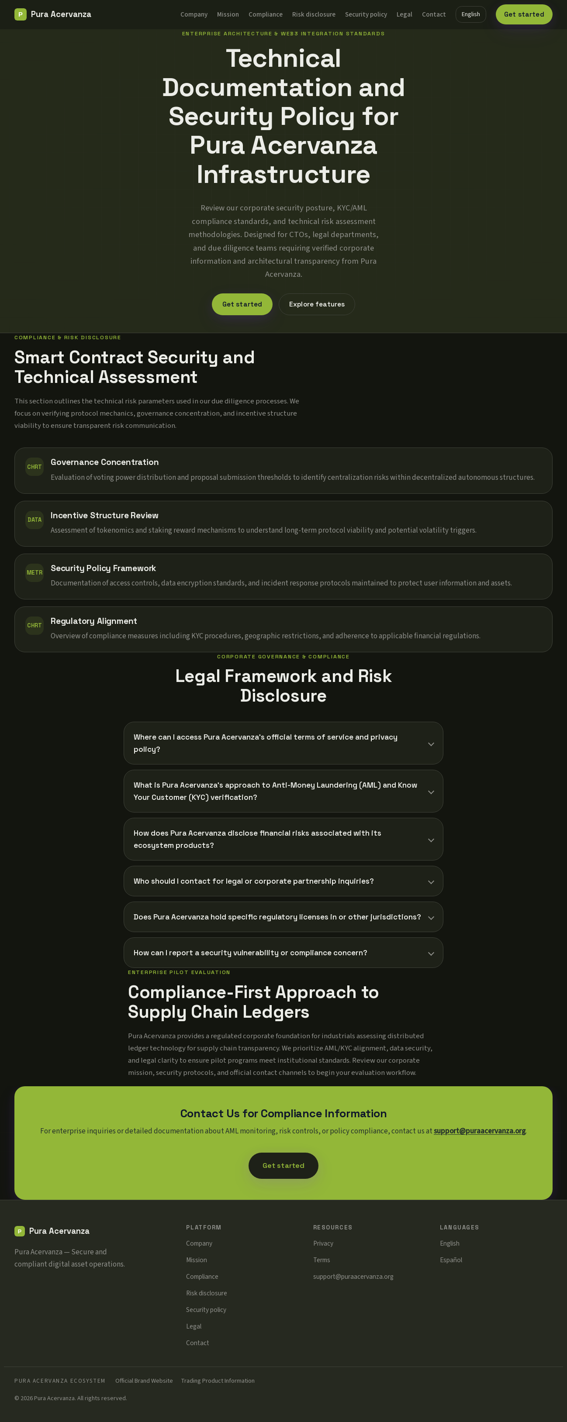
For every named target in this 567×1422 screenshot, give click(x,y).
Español (451, 1260)
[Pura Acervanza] (52, 14)
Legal (404, 14)
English (471, 14)
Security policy (366, 14)
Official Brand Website (144, 1380)
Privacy (323, 1243)
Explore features (317, 304)
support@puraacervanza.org (480, 1131)
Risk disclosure (313, 14)
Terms (321, 1260)
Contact (434, 14)
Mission (228, 14)
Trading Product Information (218, 1380)
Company (193, 14)
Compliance (266, 14)
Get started (524, 14)
